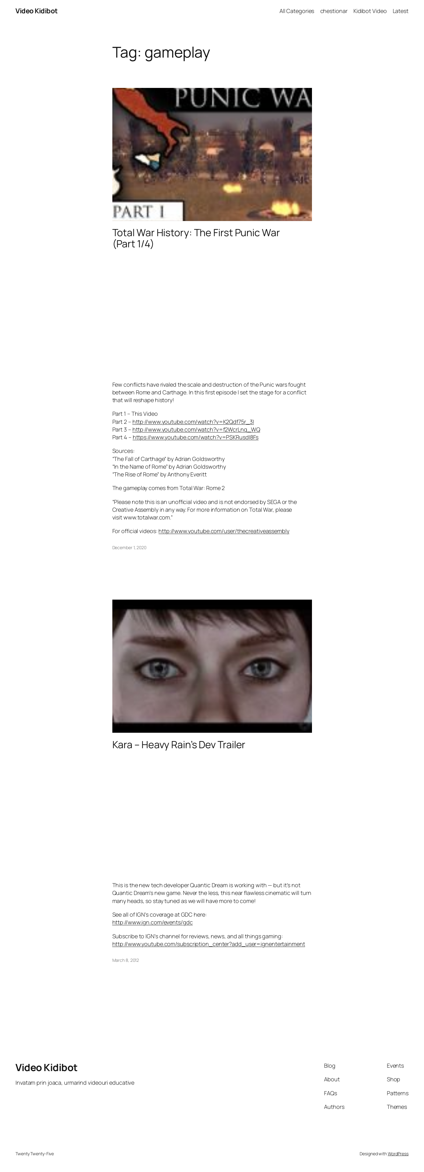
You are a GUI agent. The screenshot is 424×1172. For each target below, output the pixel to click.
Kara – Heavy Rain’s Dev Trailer (179, 744)
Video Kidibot (36, 10)
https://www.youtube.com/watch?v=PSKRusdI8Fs (196, 437)
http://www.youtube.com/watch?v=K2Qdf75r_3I (193, 421)
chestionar (334, 11)
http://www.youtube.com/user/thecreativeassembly (223, 531)
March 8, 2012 (125, 960)
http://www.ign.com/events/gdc (152, 922)
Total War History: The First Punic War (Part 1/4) (196, 238)
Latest (401, 11)
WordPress (398, 1154)
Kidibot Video (370, 11)
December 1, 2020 (129, 547)
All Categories (296, 11)
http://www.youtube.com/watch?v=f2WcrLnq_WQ (196, 429)
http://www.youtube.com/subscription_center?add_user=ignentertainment (208, 944)
